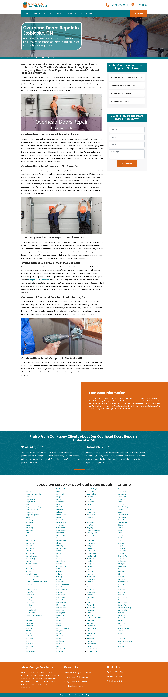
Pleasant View (61, 540)
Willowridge (30, 528)
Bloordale (121, 584)
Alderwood (121, 638)
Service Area (86, 13)
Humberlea (91, 558)
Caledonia (121, 558)
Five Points (91, 610)
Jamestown (91, 543)
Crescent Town (123, 515)
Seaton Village (30, 651)
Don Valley (121, 499)
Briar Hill (121, 574)
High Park (90, 571)
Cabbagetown (122, 561)
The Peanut (30, 597)
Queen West (60, 528)
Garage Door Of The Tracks (76, 677)
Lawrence (90, 502)
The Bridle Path (31, 610)
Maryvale (59, 631)
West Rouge (30, 543)
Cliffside (120, 525)
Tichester (29, 584)
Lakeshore (90, 509)
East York (90, 641)
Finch (89, 613)
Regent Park (60, 520)
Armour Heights (123, 628)
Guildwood (90, 584)
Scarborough (60, 489)
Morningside (60, 613)
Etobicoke (30, 58)
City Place (121, 538)
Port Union (60, 538)
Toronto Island (31, 579)
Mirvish (58, 620)
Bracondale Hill (123, 582)
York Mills (29, 497)
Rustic (58, 491)
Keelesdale (90, 535)
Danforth (121, 512)
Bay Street (121, 615)
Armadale (121, 631)
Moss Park (60, 610)
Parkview (59, 556)
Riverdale (59, 509)
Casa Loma (122, 551)
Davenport (121, 509)
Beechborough (123, 602)
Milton (58, 626)
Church (120, 540)
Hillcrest (89, 566)
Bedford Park (122, 605)
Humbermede (92, 556)
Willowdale (29, 530)
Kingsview (90, 522)
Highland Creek (92, 569)
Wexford (29, 535)
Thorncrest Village (32, 589)
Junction (90, 538)
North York (60, 587)
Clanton (120, 530)
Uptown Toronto (31, 564)
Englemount (91, 626)
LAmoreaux (91, 512)
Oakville (59, 574)
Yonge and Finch (31, 512)
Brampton (121, 579)
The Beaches (30, 613)
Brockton (121, 569)
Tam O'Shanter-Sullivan (34, 615)
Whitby (28, 533)
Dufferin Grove (92, 651)
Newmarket (60, 600)
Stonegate (29, 628)
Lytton (58, 646)
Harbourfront (91, 577)
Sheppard (29, 649)
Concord (121, 520)
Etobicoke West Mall (94, 618)
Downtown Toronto (125, 489)
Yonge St (29, 504)
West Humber (30, 548)
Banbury (121, 620)
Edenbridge (91, 636)
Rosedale (59, 499)
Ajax (119, 644)
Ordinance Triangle (62, 566)
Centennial (121, 548)
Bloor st (120, 587)
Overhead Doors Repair (74, 686)
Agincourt (121, 646)
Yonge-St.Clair (30, 502)
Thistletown (30, 595)
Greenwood (91, 587)
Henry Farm (91, 574)
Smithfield (29, 641)
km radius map (41, 406)
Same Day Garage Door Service (77, 672)
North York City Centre (64, 584)
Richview (59, 512)
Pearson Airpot (61, 548)
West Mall (29, 546)
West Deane (30, 553)
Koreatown (91, 515)
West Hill (29, 551)
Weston (28, 538)
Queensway (60, 525)
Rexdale (59, 517)
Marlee (58, 633)
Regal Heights (61, 522)
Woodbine (29, 522)
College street (122, 522)
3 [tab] (92, 469)
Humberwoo (91, 553)
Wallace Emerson (32, 556)
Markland (59, 636)
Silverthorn (29, 644)
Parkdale (59, 558)
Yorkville (28, 489)
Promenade (60, 533)
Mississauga (60, 618)
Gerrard (89, 600)
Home (26, 13)
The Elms (29, 605)
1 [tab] (79, 469)
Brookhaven (122, 566)
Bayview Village (123, 610)
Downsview (122, 491)
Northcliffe (60, 582)
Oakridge (59, 577)
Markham (59, 638)
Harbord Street (92, 579)
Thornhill (29, 587)
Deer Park (121, 504)
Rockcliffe (59, 504)
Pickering (59, 546)
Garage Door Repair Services (46, 13)
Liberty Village (92, 494)
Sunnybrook (30, 623)
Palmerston (60, 564)
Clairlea (120, 535)
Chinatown (121, 543)
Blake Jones (122, 589)
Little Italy (90, 491)
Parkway (59, 553)
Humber (90, 561)
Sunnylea (29, 620)
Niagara (59, 592)
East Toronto (91, 644)
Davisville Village (123, 507)
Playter (58, 543)
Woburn (28, 525)
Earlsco (89, 646)
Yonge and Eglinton (32, 515)
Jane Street (91, 540)
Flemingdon (91, 607)
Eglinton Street (92, 633)
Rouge (58, 497)
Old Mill (59, 569)
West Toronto (30, 540)
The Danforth (30, 607)
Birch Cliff (121, 595)
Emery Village (91, 628)
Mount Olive (60, 605)
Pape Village (60, 561)
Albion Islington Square (126, 641)
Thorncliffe (29, 592)
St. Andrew (29, 638)
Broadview (121, 571)
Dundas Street (92, 649)
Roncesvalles (60, 502)
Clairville (120, 533)
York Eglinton (30, 499)
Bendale (120, 600)
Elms (88, 631)
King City (90, 528)
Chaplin (120, 546)
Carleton (121, 553)
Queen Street (61, 530)
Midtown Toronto (62, 628)
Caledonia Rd (122, 556)
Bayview (121, 613)
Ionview (89, 548)
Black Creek (122, 592)
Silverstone (29, 646)
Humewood (91, 551)
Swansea (29, 618)
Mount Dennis (61, 607)
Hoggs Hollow (92, 564)
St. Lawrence (30, 633)
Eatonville (90, 638)
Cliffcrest (121, 528)
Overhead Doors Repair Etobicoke (48, 58)
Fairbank (90, 615)
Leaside (89, 499)
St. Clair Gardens (31, 636)
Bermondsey (122, 597)
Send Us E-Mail (116, 676)
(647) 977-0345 (120, 4)
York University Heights (34, 494)
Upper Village (30, 569)
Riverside (59, 507)
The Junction (30, 602)
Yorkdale (29, 491)
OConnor (59, 579)
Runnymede (60, 494)
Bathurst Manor (123, 618)
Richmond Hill (61, 515)
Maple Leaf (60, 641)
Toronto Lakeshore (32, 577)
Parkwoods (60, 551)
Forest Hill (90, 605)
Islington (90, 546)
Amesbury (121, 636)
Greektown (91, 589)
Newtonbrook (61, 597)
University (29, 571)
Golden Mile (91, 592)
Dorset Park (122, 497)
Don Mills (121, 502)
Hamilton (90, 582)
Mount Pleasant (61, 602)
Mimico (59, 623)
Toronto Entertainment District (36, 582)
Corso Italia (122, 517)
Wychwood (29, 517)
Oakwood (59, 571)
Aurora (120, 626)
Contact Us (71, 13)
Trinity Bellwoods (32, 574)
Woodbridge (30, 520)
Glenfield (90, 595)
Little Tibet (60, 651)
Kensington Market (93, 530)
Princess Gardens (62, 535)
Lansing (89, 504)
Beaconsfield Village (125, 607)
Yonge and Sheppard (33, 509)
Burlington (121, 564)
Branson (121, 577)
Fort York (90, 602)
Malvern (59, 644)
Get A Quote (138, 13)
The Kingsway (30, 600)
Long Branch (60, 649)
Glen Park (90, 597)
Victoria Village (31, 558)
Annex (120, 633)
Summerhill (29, 626)
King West (90, 525)
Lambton (90, 507)
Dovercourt (122, 494)
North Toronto (61, 589)
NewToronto (60, 595)
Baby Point (121, 623)
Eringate (90, 623)
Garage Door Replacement (75, 681)
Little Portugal (92, 489)
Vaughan (29, 561)
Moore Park (60, 615)
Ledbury (90, 497)
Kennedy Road (92, 533)
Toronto (28, 566)
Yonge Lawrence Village (34, 507)
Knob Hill (90, 517)
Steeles (28, 631)
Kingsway (90, 520)
